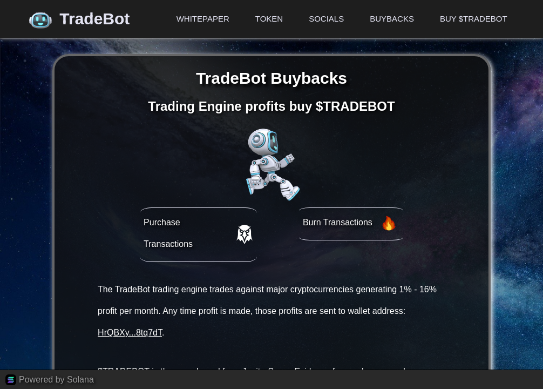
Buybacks (392, 18)
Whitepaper (203, 18)
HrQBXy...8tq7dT (130, 332)
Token (269, 18)
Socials (326, 18)
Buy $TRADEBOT (473, 18)
